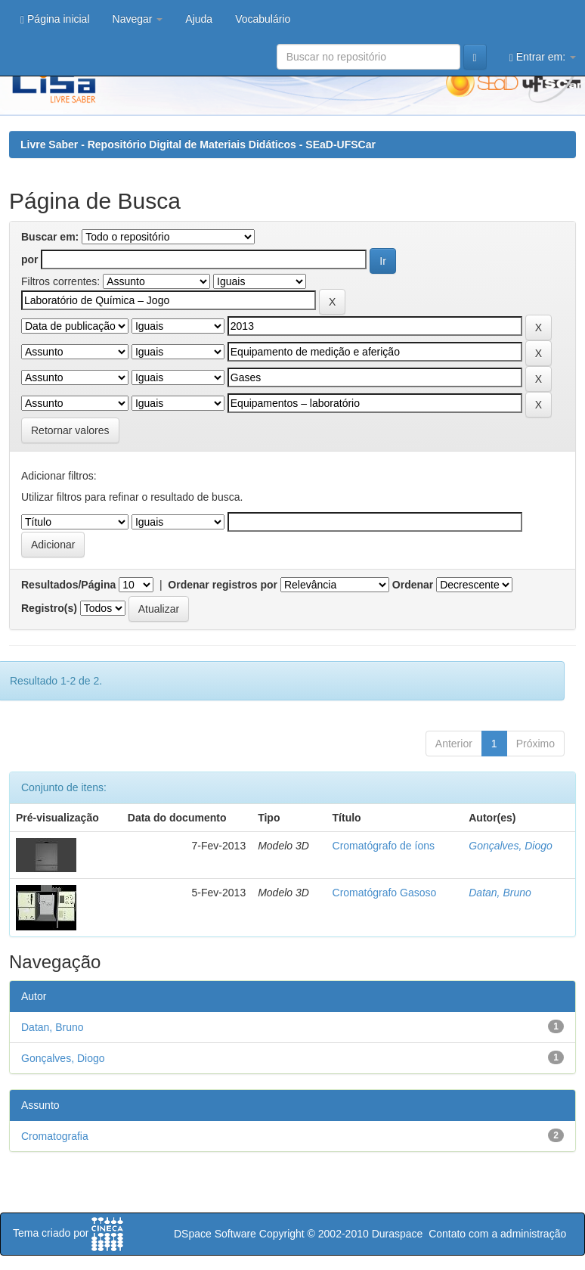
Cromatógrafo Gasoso (385, 893)
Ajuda (198, 19)
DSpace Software (215, 1234)
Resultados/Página (68, 585)
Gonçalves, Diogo (510, 846)
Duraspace (397, 1234)
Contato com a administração (497, 1234)
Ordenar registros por (222, 585)
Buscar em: (50, 237)
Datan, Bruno (500, 893)
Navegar (138, 19)
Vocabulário (262, 19)
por (30, 259)
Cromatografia (54, 1136)
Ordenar (412, 585)
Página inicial (55, 19)
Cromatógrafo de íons (384, 846)
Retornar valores (70, 430)
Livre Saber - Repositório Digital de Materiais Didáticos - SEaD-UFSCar (198, 144)
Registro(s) (49, 608)
